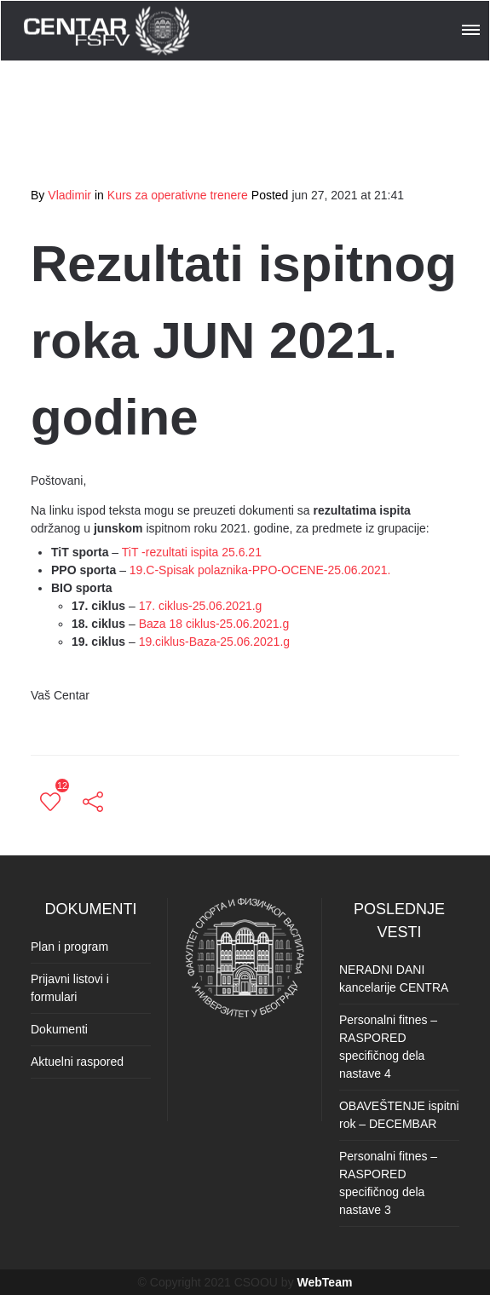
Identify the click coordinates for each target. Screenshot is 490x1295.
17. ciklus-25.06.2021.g (200, 606)
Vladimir (69, 195)
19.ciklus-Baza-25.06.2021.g (214, 641)
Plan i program (69, 946)
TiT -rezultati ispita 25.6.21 (192, 552)
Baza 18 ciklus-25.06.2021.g (214, 623)
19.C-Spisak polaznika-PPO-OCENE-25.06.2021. (260, 570)
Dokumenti (59, 1029)
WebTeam (325, 1282)
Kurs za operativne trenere (177, 195)
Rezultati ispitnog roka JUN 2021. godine (244, 340)
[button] (472, 27)
